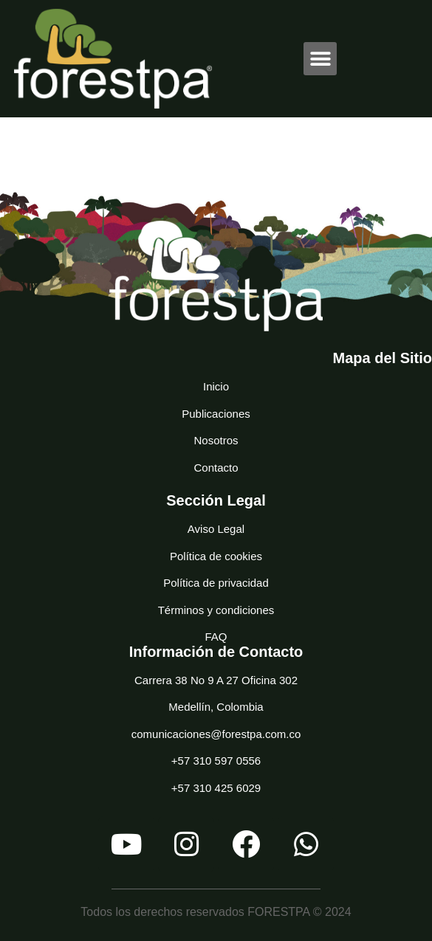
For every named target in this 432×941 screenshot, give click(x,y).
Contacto (215, 467)
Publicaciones (216, 413)
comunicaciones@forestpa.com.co (216, 734)
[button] (320, 58)
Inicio (216, 386)
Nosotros (215, 440)
